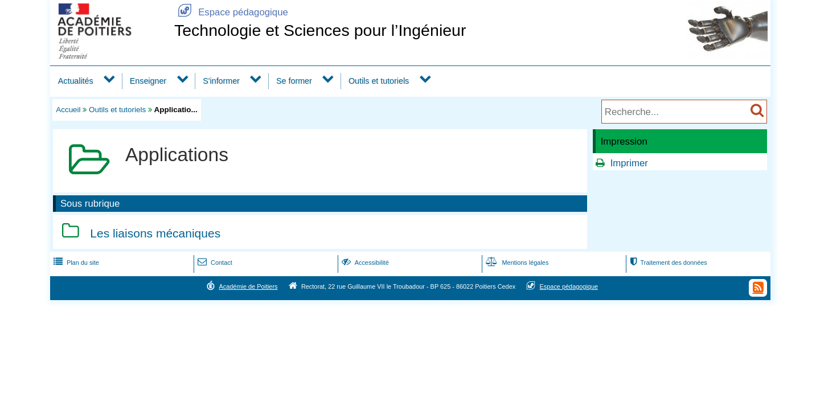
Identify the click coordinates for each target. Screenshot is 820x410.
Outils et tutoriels (378, 80)
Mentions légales (515, 262)
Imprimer (629, 163)
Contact (213, 262)
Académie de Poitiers (248, 286)
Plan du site (75, 262)
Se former (294, 80)
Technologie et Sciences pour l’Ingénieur (320, 30)
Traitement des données (667, 262)
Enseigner (148, 80)
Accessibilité (364, 262)
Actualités (75, 80)
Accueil (68, 109)
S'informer (221, 80)
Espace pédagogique (231, 12)
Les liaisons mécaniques (155, 233)
